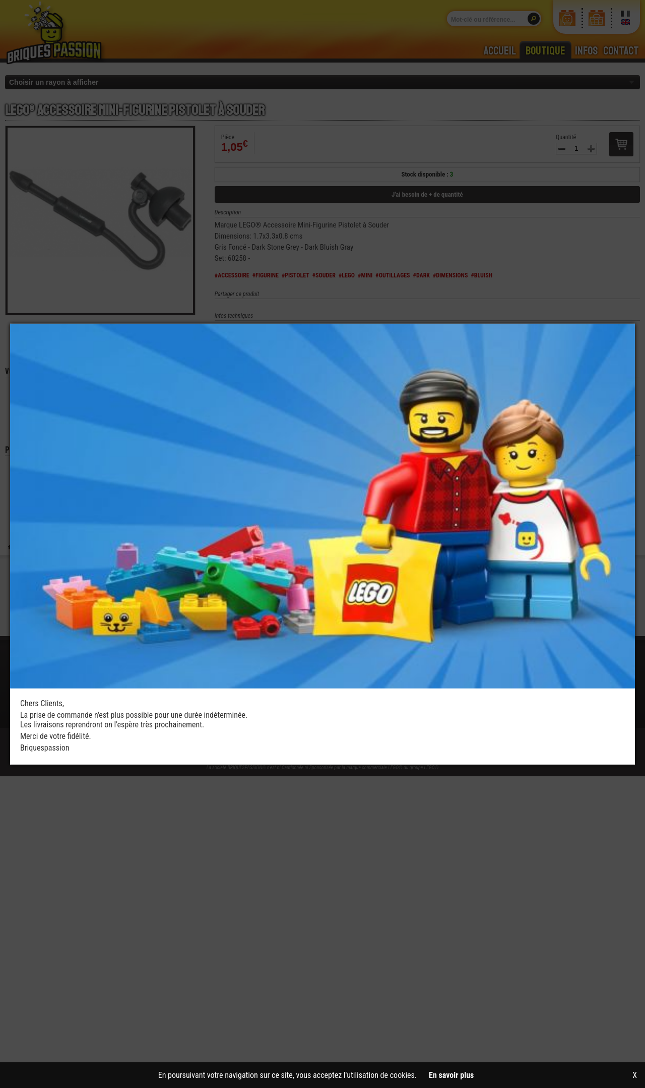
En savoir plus (451, 1075)
